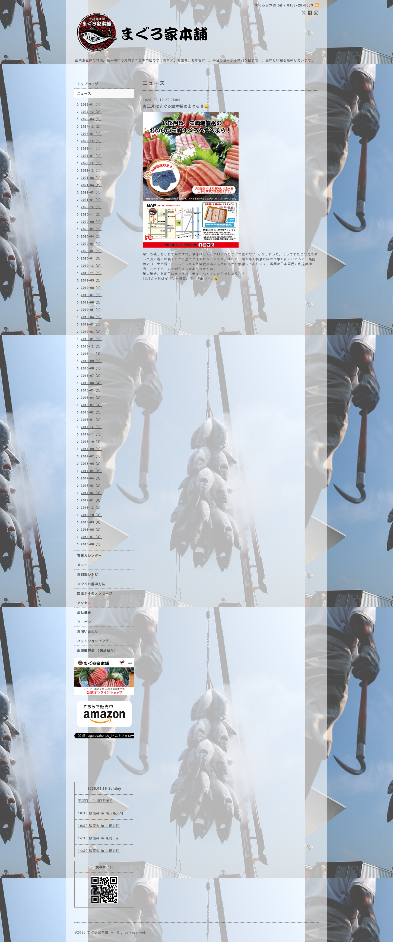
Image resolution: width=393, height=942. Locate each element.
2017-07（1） (91, 456)
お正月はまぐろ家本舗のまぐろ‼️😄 (176, 106)
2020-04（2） (91, 236)
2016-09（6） (91, 522)
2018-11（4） (91, 354)
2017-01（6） (91, 500)
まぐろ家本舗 (97, 932)
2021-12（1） (91, 170)
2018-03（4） (91, 405)
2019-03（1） (91, 324)
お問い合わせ (87, 631)
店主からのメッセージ (94, 593)
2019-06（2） (91, 302)
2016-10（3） (91, 515)
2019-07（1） (91, 295)
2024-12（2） (91, 126)
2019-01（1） (91, 339)
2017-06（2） (91, 463)
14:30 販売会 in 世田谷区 (99, 850)
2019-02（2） (91, 332)
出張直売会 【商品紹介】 (97, 650)
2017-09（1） (91, 449)
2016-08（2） (91, 529)
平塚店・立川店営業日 (95, 800)
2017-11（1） (91, 434)
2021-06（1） (91, 178)
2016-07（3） (91, 537)
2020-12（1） (91, 207)
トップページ (87, 84)
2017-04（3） (91, 478)
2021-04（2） (91, 185)
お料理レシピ (87, 574)
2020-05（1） (91, 229)
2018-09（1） (91, 361)
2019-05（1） (91, 310)
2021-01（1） (91, 200)
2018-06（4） (91, 383)
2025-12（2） (91, 112)
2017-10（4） (91, 442)
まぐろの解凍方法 (91, 584)
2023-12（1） (91, 141)
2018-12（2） (91, 346)
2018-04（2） (91, 398)
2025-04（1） (91, 119)
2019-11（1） (91, 273)
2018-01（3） (91, 420)
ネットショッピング (93, 641)
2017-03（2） (91, 485)
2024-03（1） (91, 134)
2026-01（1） (91, 104)
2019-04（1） (91, 317)
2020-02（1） (91, 251)
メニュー (84, 565)
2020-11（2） (91, 214)
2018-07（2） (91, 376)
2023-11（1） (91, 148)
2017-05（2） (91, 471)
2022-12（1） (91, 163)
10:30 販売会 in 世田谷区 (99, 825)
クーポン (84, 622)
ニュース (84, 93)
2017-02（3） (91, 493)
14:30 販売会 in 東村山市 (99, 838)
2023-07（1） (91, 156)
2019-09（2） (91, 280)
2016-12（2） (91, 507)
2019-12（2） (91, 266)
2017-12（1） (91, 427)
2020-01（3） (91, 258)
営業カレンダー (89, 555)
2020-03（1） (91, 244)
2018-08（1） (91, 368)
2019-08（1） (91, 288)
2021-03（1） (91, 192)
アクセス (84, 603)
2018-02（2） (91, 412)
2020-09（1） (91, 222)
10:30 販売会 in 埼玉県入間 (100, 813)
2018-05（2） (91, 390)
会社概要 (84, 612)
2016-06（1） (91, 544)
